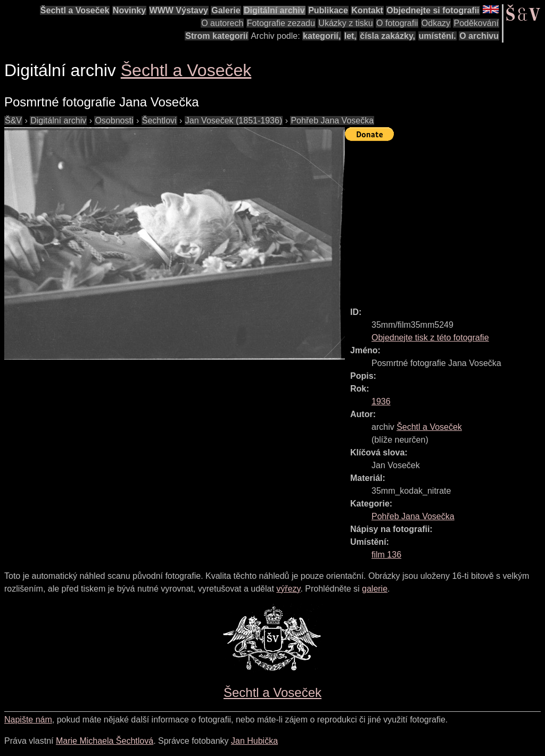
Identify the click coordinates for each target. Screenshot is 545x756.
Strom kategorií (216, 35)
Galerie (225, 10)
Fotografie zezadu (281, 23)
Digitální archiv (274, 10)
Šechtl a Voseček (75, 10)
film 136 (386, 554)
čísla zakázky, (387, 35)
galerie (374, 588)
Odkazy (436, 23)
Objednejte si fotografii (432, 10)
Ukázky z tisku (345, 23)
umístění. (437, 35)
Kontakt (367, 10)
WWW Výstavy (179, 10)
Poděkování (476, 23)
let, (350, 35)
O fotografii (397, 23)
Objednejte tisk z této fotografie (430, 337)
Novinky (129, 10)
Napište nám (28, 719)
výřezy (288, 588)
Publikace (328, 10)
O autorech (222, 23)
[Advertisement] (445, 219)
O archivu (479, 35)
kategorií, (322, 35)
